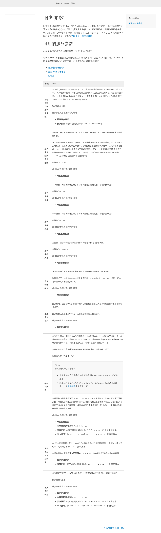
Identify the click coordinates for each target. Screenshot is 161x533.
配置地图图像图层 (56, 67)
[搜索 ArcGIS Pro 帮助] (78, 3)
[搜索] (103, 3)
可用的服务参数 (136, 23)
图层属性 (72, 386)
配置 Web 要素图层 (57, 72)
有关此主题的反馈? (115, 528)
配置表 (51, 76)
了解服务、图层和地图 (81, 36)
